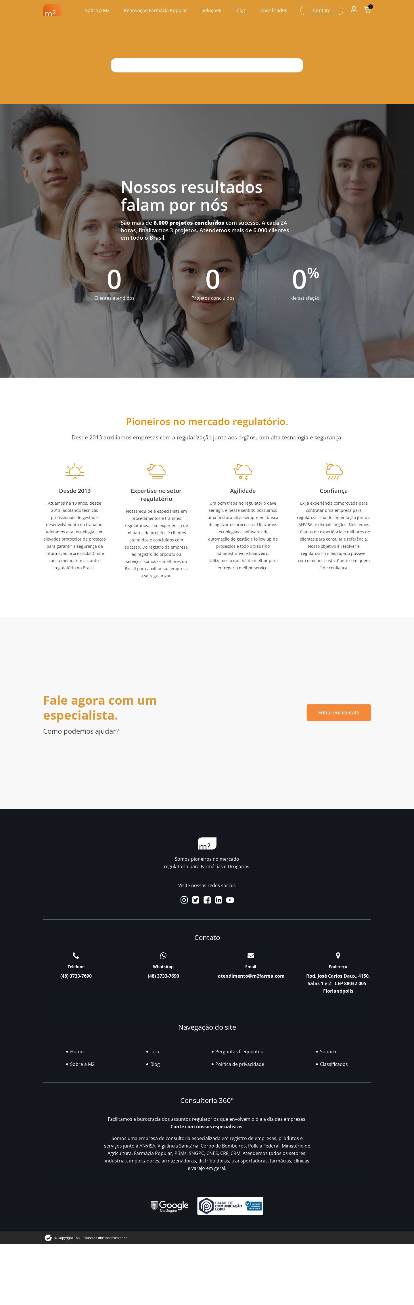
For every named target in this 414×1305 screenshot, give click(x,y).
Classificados (273, 10)
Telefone (76, 966)
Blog (240, 10)
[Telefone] (76, 955)
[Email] (251, 955)
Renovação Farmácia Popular (155, 10)
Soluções (211, 10)
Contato (322, 10)
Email (250, 966)
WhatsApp (163, 966)
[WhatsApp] (163, 955)
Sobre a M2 (97, 10)
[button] (353, 9)
